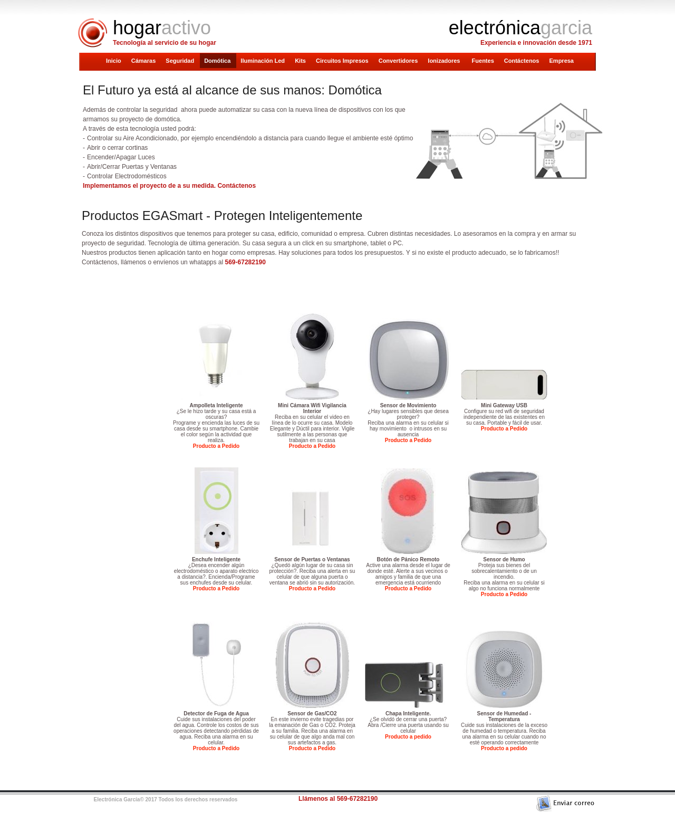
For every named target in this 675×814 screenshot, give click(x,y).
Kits (301, 61)
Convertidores (399, 61)
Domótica (218, 61)
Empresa (561, 61)
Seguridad (181, 61)
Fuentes (484, 61)
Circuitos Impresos (343, 61)
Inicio (114, 61)
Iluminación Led (263, 61)
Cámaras (144, 61)
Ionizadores (445, 61)
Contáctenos (522, 61)
